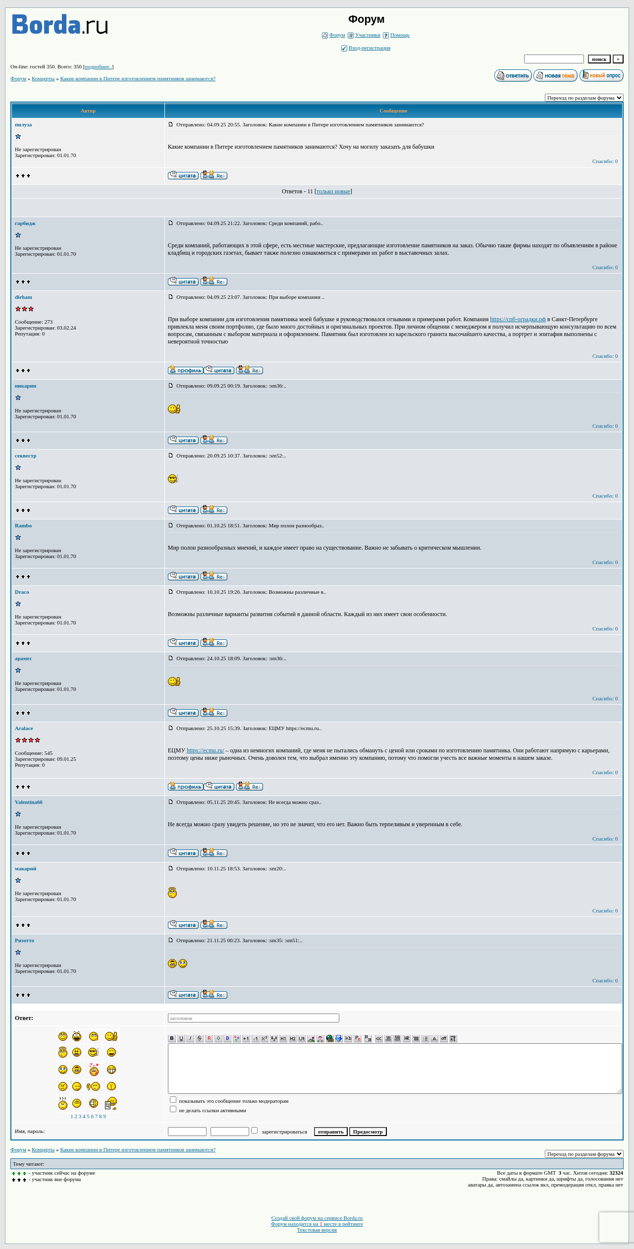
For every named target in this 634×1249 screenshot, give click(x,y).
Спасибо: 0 (605, 161)
